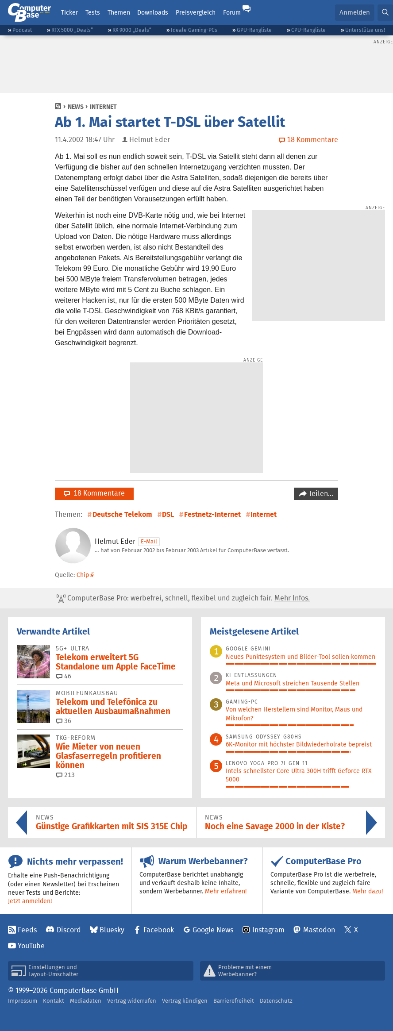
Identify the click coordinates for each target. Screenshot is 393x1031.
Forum (232, 12)
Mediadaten (85, 1000)
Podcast (22, 30)
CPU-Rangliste (308, 30)
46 (63, 676)
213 (65, 774)
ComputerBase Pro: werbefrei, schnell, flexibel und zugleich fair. (183, 598)
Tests (92, 12)
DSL (168, 514)
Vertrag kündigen (185, 1000)
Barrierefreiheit (233, 1000)
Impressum (22, 1000)
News (76, 107)
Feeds (27, 930)
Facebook (158, 930)
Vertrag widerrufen (131, 1000)
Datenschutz (276, 1000)
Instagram (268, 930)
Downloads (152, 12)
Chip (83, 574)
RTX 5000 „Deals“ (72, 30)
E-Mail (149, 541)
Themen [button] (119, 12)
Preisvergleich (196, 12)
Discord (69, 930)
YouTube (31, 946)
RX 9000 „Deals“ (131, 30)
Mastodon (319, 930)
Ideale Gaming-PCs (194, 30)
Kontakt (53, 1000)
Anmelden (354, 12)
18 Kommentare (94, 493)
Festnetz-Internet (212, 514)
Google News (213, 930)
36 (63, 720)
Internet (103, 107)
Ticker (69, 12)
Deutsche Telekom (122, 514)
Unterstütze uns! (365, 30)
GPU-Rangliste (254, 30)
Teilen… (320, 494)
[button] (385, 12)
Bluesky (112, 930)
